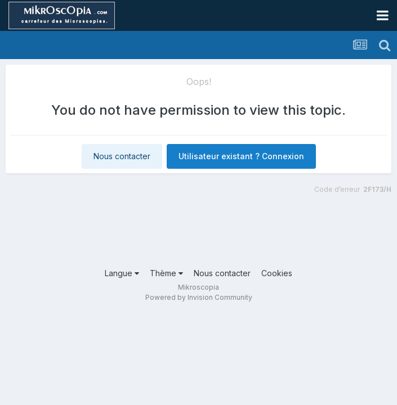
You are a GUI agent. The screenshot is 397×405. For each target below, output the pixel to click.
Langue (122, 273)
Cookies (276, 273)
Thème (166, 273)
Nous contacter (121, 156)
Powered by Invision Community (198, 297)
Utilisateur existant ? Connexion (241, 156)
